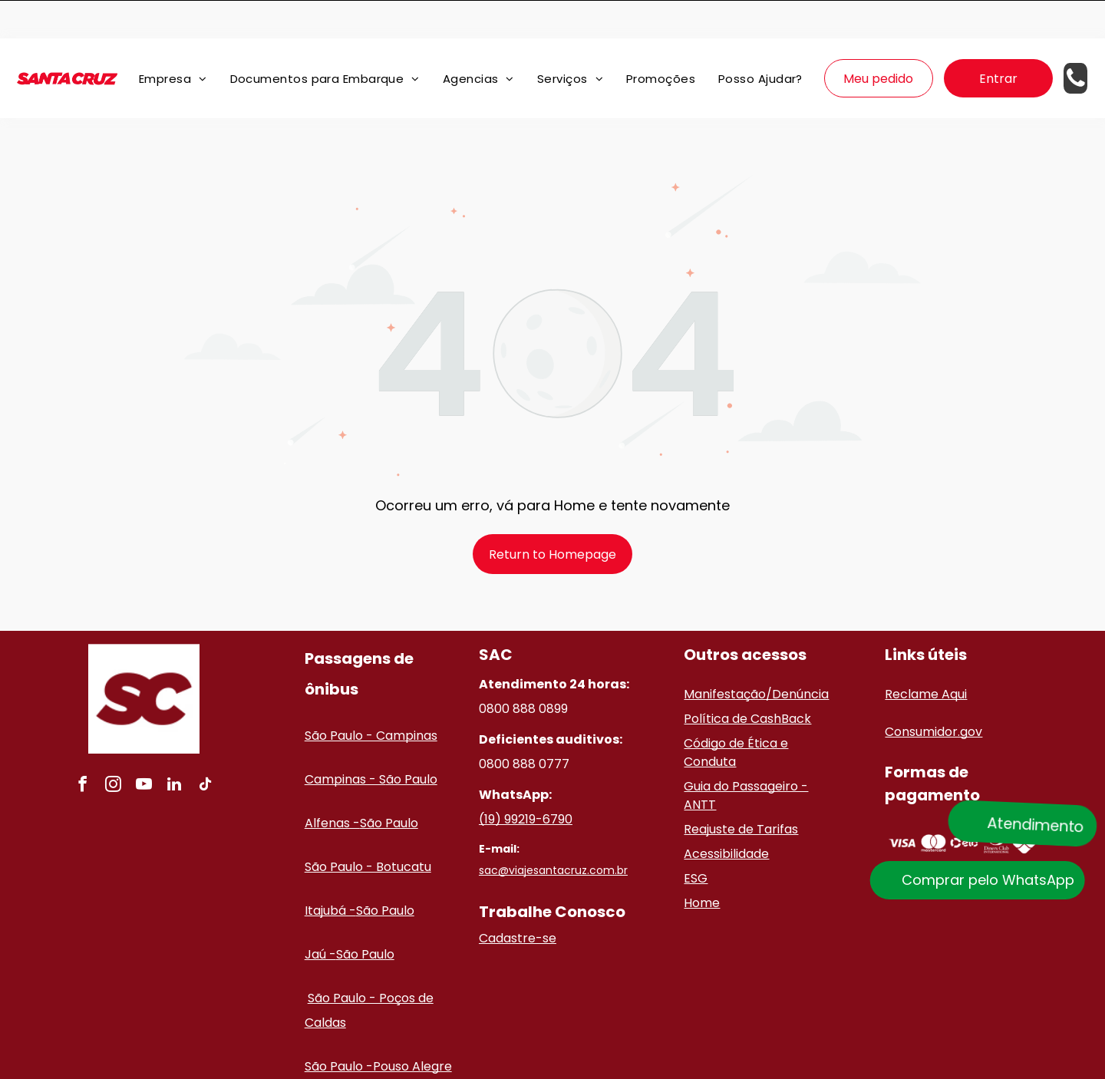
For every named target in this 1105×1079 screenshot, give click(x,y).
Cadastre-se (517, 900)
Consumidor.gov (933, 693)
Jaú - (320, 916)
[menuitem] (173, 40)
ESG (696, 840)
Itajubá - (330, 872)
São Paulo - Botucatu (368, 828)
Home (702, 864)
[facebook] (82, 748)
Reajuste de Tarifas (741, 791)
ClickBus (562, 1065)
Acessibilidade (726, 815)
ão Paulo (411, 741)
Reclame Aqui (926, 656)
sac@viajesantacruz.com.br (553, 832)
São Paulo (389, 785)
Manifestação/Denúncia (756, 656)
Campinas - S (345, 741)
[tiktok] (205, 748)
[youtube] (143, 748)
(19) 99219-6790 (525, 781)
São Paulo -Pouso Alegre (378, 1028)
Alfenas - (332, 785)
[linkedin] (174, 748)
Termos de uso (749, 1065)
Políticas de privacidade (648, 1065)
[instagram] (113, 748)
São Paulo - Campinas (371, 697)
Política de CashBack (747, 680)
